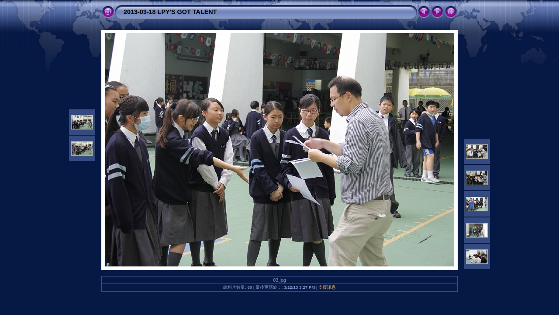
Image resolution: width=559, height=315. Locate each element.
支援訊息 (327, 287)
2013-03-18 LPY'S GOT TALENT (170, 11)
